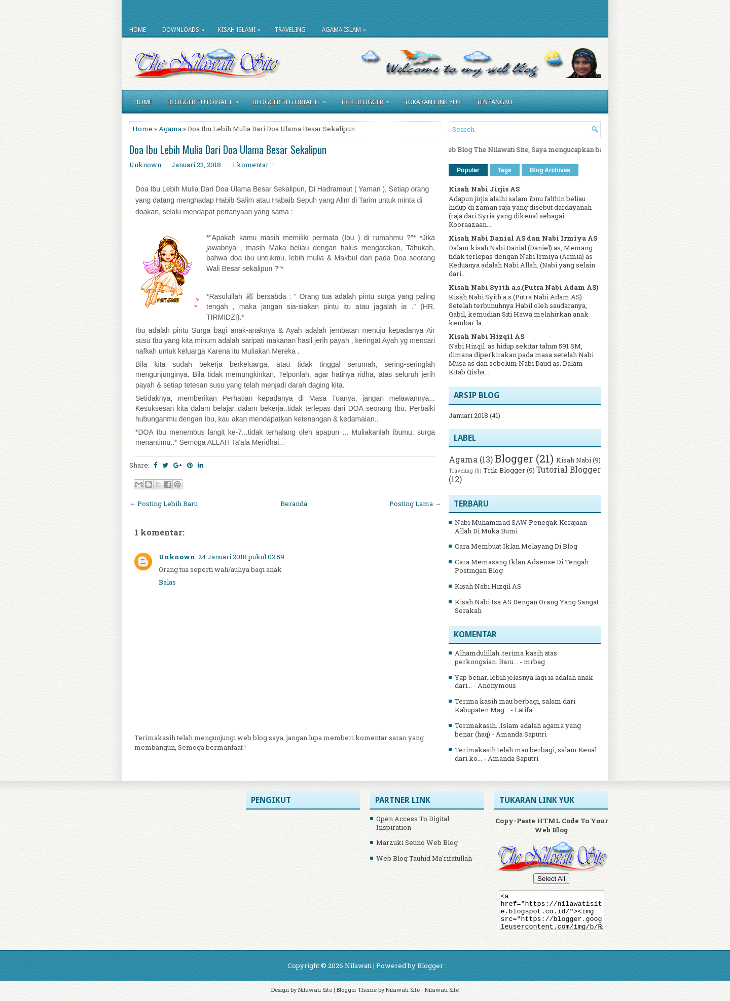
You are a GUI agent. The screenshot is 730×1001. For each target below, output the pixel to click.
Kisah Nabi (573, 460)
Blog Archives (550, 170)
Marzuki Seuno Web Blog (417, 842)
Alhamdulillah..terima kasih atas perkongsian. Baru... (506, 657)
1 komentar (251, 164)
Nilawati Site (315, 989)
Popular (468, 170)
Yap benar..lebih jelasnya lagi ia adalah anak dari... (524, 681)
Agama (170, 128)
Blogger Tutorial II (292, 100)
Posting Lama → (415, 503)
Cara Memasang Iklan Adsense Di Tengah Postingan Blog (522, 566)
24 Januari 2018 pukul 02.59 (241, 556)
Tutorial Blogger (568, 470)
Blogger (514, 458)
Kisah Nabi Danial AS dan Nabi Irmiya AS (523, 238)
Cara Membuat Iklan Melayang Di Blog (516, 546)
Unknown (177, 556)
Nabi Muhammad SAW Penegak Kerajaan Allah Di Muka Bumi (521, 526)
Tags (505, 170)
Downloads (185, 28)
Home (137, 29)
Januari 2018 (468, 415)
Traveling (290, 29)
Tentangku (494, 102)
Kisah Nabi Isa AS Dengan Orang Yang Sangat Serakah (527, 606)
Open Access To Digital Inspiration (412, 823)
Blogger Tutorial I (206, 100)
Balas (167, 582)
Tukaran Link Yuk (432, 102)
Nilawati (358, 965)
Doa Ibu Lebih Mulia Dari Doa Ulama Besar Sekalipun (227, 149)
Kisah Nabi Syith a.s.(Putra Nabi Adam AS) (523, 287)
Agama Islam (346, 28)
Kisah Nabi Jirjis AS (484, 189)
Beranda (293, 503)
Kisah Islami (242, 28)
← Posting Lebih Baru (163, 503)
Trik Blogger (368, 100)
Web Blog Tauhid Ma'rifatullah (424, 858)
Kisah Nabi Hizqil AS (486, 336)
